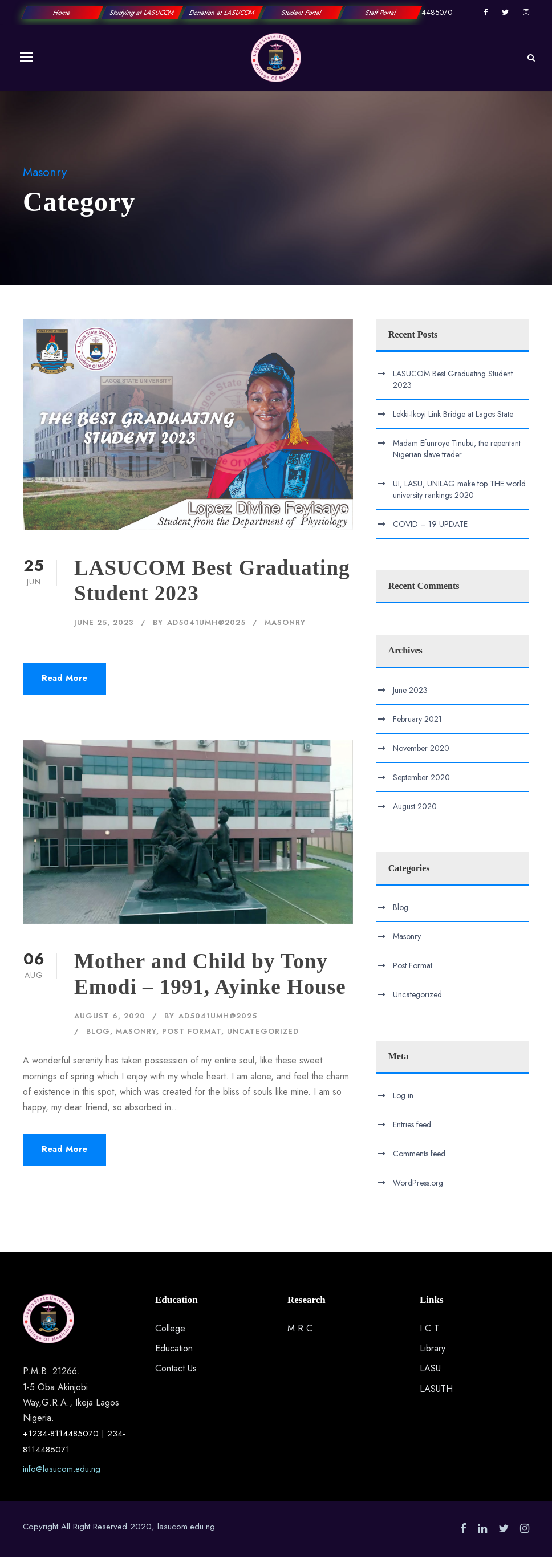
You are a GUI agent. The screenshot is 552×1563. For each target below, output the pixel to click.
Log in (403, 1101)
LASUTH (436, 1394)
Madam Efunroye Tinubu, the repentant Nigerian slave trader (457, 455)
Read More (64, 684)
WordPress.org (418, 1189)
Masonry (285, 628)
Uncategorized (263, 1037)
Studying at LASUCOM (142, 12)
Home (62, 12)
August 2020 (415, 812)
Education (174, 1354)
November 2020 (421, 754)
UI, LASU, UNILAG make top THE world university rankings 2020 (459, 495)
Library (432, 1354)
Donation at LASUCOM (222, 12)
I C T (429, 1334)
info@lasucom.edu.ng (61, 1475)
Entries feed (412, 1130)
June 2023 (410, 695)
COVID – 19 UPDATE (430, 530)
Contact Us (176, 1374)
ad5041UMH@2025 (206, 628)
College (170, 1334)
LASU (430, 1374)
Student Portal (301, 12)
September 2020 (421, 783)
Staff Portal (381, 12)
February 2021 (417, 724)
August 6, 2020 (109, 1022)
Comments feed (419, 1160)
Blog (98, 1037)
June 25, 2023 (104, 628)
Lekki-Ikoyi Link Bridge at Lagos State (453, 420)
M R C (299, 1334)
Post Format (191, 1037)
